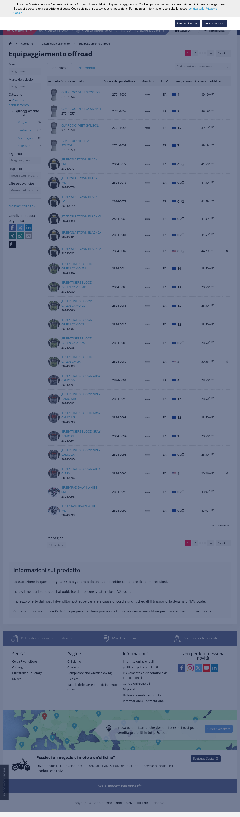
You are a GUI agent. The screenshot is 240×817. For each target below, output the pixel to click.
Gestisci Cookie (187, 23)
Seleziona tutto (214, 23)
